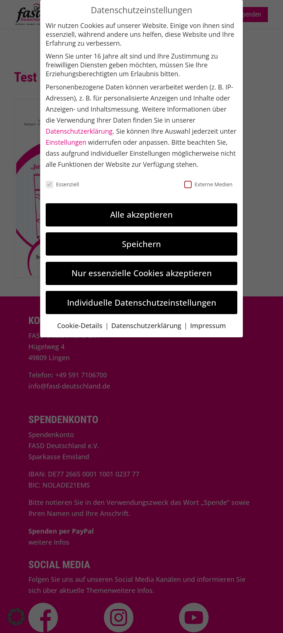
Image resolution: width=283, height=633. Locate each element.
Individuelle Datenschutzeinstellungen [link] (141, 302)
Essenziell (62, 184)
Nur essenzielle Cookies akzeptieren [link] (141, 272)
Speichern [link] (141, 243)
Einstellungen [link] (66, 142)
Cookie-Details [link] (80, 325)
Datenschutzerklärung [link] (79, 131)
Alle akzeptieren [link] (141, 214)
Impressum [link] (208, 325)
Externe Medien (208, 184)
